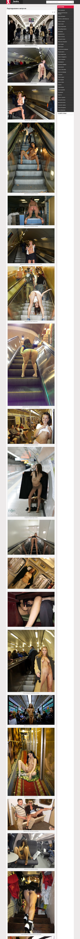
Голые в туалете (61, 97)
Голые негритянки (62, 26)
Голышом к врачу (62, 105)
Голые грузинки (61, 89)
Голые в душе (61, 77)
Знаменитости (61, 34)
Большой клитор (61, 99)
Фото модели (61, 79)
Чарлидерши (61, 62)
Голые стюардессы (62, 56)
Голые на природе (62, 72)
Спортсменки (61, 67)
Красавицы (60, 31)
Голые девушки (61, 10)
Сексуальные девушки (63, 49)
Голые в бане (61, 82)
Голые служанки (61, 59)
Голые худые (61, 44)
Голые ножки (61, 24)
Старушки (60, 74)
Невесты (60, 94)
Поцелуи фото (61, 51)
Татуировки (60, 92)
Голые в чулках (61, 21)
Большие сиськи (61, 39)
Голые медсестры (62, 54)
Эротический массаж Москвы (62, 13)
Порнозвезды (61, 87)
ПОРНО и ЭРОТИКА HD (63, 18)
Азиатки (59, 84)
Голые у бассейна (62, 69)
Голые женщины (61, 16)
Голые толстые (61, 36)
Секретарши (60, 46)
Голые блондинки (62, 107)
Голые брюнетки (61, 110)
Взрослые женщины (62, 41)
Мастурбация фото (62, 29)
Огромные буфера (62, 64)
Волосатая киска (61, 102)
